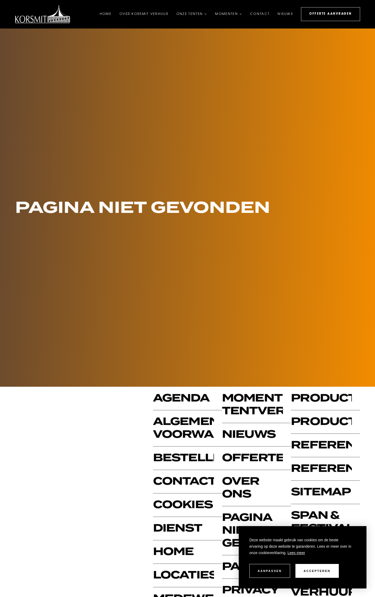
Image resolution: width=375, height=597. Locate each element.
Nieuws (248, 435)
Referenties (321, 469)
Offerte (252, 458)
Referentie (321, 445)
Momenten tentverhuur (252, 404)
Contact (183, 482)
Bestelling (183, 458)
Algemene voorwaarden (183, 428)
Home (173, 552)
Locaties (183, 575)
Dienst (177, 529)
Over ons (240, 488)
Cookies (183, 505)
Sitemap (321, 492)
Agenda (181, 398)
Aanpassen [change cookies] (270, 570)
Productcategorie (321, 422)
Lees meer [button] (296, 553)
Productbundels (321, 398)
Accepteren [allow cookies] (317, 570)
